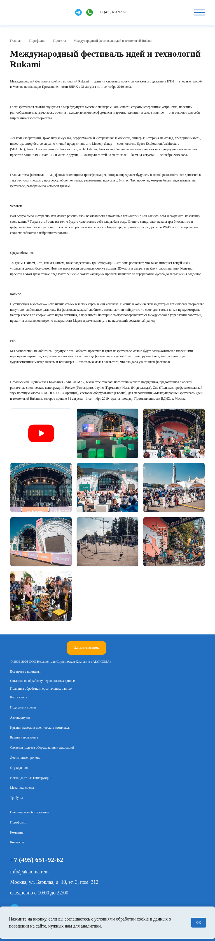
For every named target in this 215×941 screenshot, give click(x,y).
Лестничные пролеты (25, 758)
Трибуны (16, 798)
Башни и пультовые (24, 737)
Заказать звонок (86, 648)
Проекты (59, 41)
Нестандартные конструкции (30, 778)
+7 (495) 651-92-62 (113, 12)
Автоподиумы (20, 717)
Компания (17, 832)
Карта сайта (18, 697)
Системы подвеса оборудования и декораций (42, 747)
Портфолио (37, 41)
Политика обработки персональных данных (41, 688)
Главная (15, 41)
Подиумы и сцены (23, 707)
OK (198, 922)
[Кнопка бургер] (199, 12)
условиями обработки (115, 919)
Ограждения (19, 768)
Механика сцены (22, 788)
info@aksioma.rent (29, 872)
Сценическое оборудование (29, 812)
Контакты (17, 842)
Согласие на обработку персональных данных (43, 680)
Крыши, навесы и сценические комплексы (40, 728)
